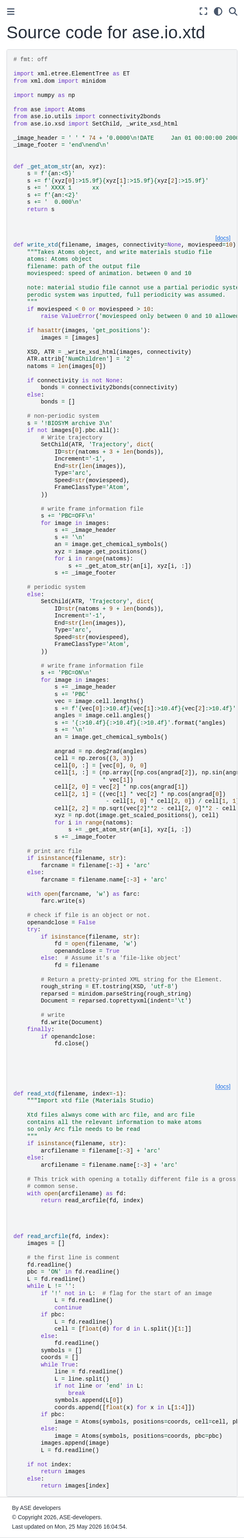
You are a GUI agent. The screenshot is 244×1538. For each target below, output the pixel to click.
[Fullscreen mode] (203, 11)
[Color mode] (218, 11)
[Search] (233, 11)
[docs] (223, 238)
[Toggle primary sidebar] (10, 12)
